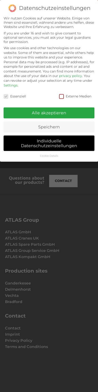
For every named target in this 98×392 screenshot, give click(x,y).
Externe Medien (75, 93)
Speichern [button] (49, 124)
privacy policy (70, 73)
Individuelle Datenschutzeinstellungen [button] (49, 141)
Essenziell (15, 93)
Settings (11, 82)
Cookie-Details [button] (49, 153)
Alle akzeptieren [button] (49, 110)
